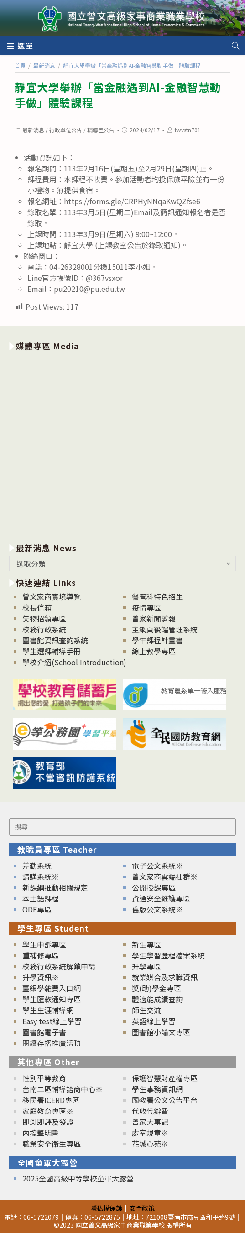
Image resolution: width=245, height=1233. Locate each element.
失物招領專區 (44, 618)
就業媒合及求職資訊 (165, 977)
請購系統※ (40, 876)
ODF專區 (37, 909)
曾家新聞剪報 (154, 618)
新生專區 (146, 944)
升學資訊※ (40, 977)
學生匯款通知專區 (51, 999)
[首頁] (20, 65)
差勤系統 (37, 865)
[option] (122, 445)
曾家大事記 (150, 1121)
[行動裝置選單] (20, 45)
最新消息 (33, 130)
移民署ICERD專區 (50, 1099)
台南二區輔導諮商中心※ (62, 1088)
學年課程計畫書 (157, 640)
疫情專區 (146, 607)
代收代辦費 (150, 1110)
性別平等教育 (44, 1077)
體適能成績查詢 (157, 999)
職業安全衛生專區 (51, 1143)
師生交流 (146, 1010)
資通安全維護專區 (161, 898)
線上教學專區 (154, 651)
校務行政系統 (44, 629)
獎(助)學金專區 (156, 988)
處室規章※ (150, 1132)
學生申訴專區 (44, 944)
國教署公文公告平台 (165, 1099)
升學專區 (146, 966)
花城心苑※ (150, 1143)
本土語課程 (40, 898)
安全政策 (142, 1207)
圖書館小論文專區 (161, 1031)
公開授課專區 (154, 887)
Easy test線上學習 (52, 1020)
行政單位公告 (65, 130)
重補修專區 (40, 955)
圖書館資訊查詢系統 (55, 640)
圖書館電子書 (44, 1031)
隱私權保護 (106, 1207)
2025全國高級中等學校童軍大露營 (78, 1178)
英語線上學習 (154, 1020)
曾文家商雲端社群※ (165, 876)
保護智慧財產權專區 (165, 1077)
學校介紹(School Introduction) (74, 662)
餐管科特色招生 (157, 596)
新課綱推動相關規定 (55, 887)
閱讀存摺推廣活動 (51, 1042)
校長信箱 (37, 607)
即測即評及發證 (47, 1121)
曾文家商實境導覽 (51, 596)
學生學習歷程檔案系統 (168, 955)
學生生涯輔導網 (47, 1010)
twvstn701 (188, 130)
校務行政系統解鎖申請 (58, 966)
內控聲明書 (40, 1132)
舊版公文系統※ (157, 909)
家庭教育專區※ (47, 1110)
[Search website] (235, 45)
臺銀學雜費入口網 (51, 988)
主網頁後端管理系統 (165, 629)
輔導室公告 (101, 130)
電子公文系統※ (157, 865)
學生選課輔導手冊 (51, 651)
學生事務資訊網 (157, 1088)
